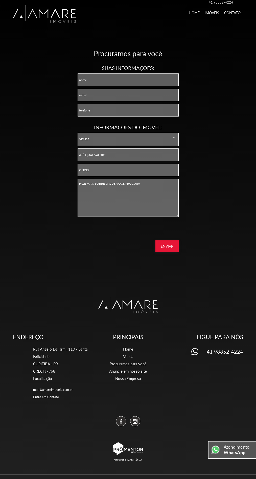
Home (194, 13)
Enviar (167, 246)
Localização (42, 378)
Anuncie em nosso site (128, 371)
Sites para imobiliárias (128, 460)
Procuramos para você (128, 363)
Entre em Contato (46, 397)
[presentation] (146, 230)
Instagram (135, 421)
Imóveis (212, 13)
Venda (128, 356)
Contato (232, 13)
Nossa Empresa (128, 378)
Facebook (121, 421)
